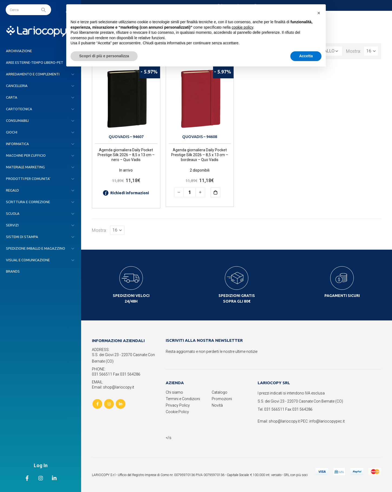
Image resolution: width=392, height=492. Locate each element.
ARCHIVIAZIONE (19, 51)
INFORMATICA (17, 144)
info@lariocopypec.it (327, 421)
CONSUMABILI (17, 120)
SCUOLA (12, 213)
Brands (13, 271)
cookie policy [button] (242, 27)
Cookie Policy (177, 412)
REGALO (12, 190)
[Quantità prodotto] (190, 192)
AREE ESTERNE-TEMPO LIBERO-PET (34, 62)
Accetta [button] (306, 56)
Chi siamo (174, 392)
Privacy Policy (178, 405)
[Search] (44, 9)
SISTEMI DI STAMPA (22, 237)
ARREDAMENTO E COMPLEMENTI (32, 74)
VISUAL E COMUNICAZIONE (28, 260)
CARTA (11, 97)
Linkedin (120, 404)
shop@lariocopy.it (284, 421)
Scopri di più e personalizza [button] (104, 56)
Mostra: (353, 51)
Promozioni (222, 399)
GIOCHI (11, 132)
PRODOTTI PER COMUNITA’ (28, 178)
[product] (126, 99)
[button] (318, 13)
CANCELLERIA (17, 86)
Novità (217, 405)
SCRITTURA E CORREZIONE (28, 202)
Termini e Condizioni (183, 399)
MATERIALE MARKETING (25, 167)
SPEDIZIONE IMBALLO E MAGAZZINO (35, 248)
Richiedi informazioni (126, 193)
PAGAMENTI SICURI (342, 295)
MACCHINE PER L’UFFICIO (26, 155)
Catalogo (219, 392)
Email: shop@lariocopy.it (113, 387)
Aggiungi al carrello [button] (219, 192)
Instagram (109, 404)
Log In (41, 465)
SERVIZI (12, 225)
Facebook (97, 404)
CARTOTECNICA (19, 109)
